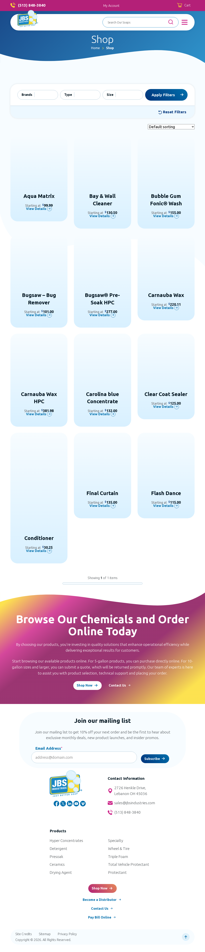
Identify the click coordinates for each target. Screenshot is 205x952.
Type (68, 94)
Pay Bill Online (99, 924)
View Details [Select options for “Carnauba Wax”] (162, 308)
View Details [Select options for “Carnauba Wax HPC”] (35, 414)
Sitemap (45, 941)
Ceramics (57, 867)
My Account (111, 5)
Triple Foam (118, 859)
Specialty (115, 843)
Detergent (58, 851)
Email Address (48, 751)
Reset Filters (172, 112)
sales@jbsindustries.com (131, 805)
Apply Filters (163, 95)
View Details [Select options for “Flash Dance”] (162, 506)
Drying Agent (61, 875)
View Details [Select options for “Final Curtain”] (99, 506)
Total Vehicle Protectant (128, 867)
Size (110, 94)
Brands (27, 94)
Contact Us (122, 687)
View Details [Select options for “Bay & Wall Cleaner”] (99, 216)
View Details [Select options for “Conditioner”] (35, 551)
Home (95, 48)
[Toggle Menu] (185, 22)
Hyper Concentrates (66, 843)
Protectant (117, 875)
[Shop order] (171, 126)
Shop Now (82, 687)
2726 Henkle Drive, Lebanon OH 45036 (127, 794)
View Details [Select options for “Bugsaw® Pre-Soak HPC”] (99, 315)
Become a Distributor (99, 905)
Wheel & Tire (119, 851)
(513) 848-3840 (27, 5)
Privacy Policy (67, 941)
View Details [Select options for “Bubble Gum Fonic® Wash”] (162, 216)
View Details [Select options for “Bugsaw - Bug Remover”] (35, 315)
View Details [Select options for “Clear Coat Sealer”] (162, 407)
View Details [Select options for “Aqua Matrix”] (35, 209)
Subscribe (152, 760)
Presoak (56, 859)
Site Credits (23, 941)
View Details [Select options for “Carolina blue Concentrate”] (99, 414)
